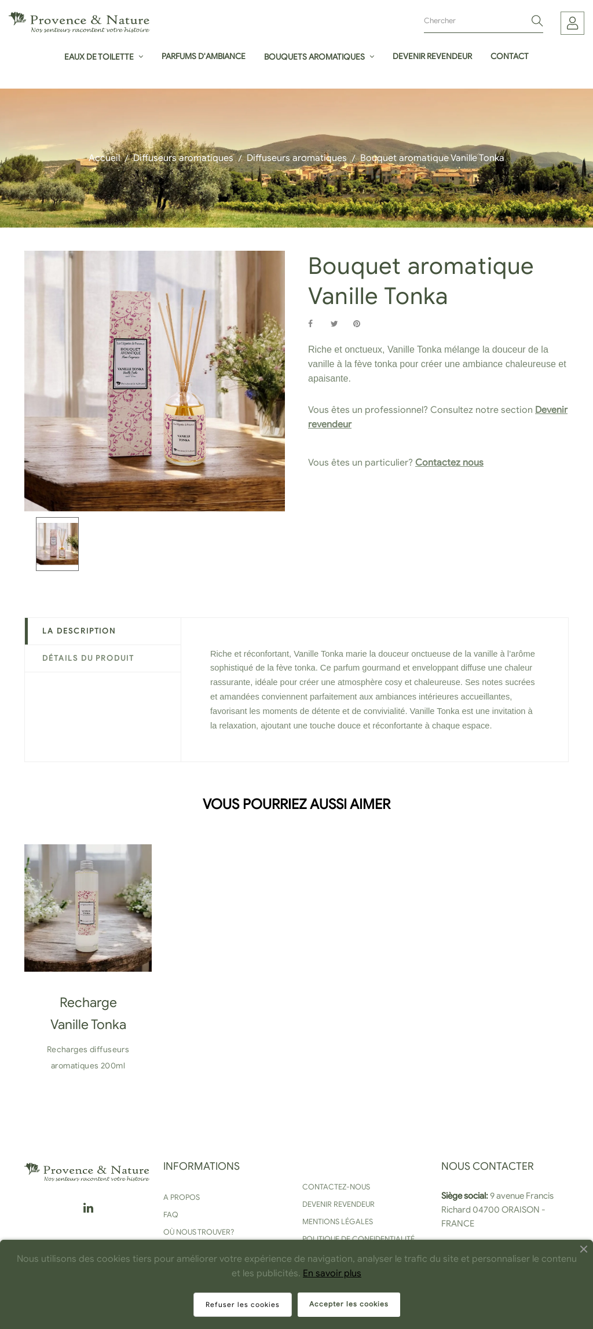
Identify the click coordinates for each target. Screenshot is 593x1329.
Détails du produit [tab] (88, 658)
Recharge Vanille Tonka (88, 1013)
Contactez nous (449, 462)
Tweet (339, 324)
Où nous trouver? (199, 1232)
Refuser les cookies (243, 1304)
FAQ (170, 1215)
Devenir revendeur (338, 1204)
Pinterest (362, 324)
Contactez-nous (336, 1187)
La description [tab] (79, 631)
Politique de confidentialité (358, 1239)
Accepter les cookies (349, 1303)
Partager (316, 324)
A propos (181, 1197)
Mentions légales (337, 1222)
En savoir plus (332, 1273)
